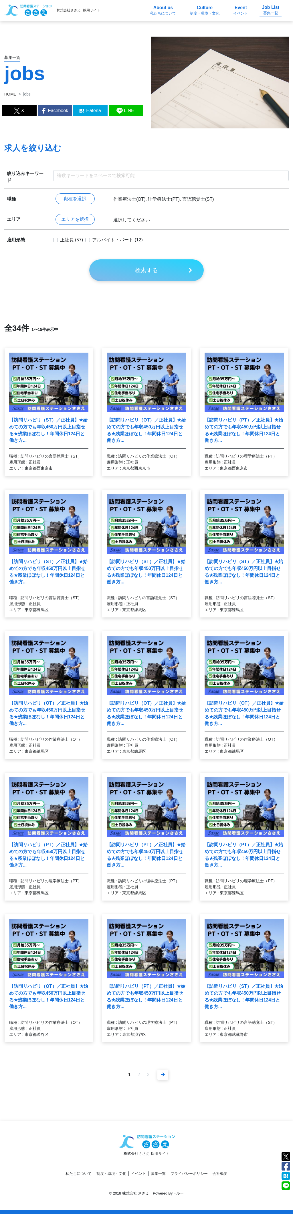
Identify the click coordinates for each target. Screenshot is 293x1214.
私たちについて (79, 1174)
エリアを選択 (75, 219)
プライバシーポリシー (189, 1174)
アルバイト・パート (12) (117, 240)
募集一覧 (158, 1174)
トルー (178, 1193)
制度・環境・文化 (111, 1174)
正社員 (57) (71, 240)
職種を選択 (75, 198)
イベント (138, 1174)
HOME (10, 94)
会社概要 (220, 1174)
